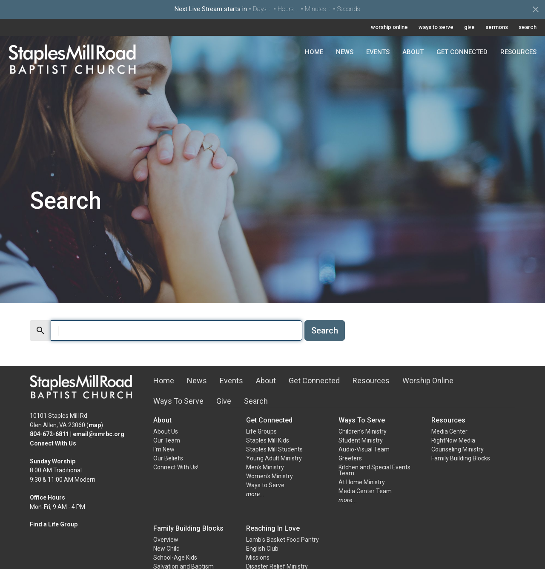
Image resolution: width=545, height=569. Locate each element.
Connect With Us (53, 443)
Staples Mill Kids (267, 440)
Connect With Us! (175, 467)
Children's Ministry (362, 431)
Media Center (449, 431)
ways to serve (436, 27)
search (527, 27)
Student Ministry (360, 440)
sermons (496, 27)
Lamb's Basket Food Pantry (282, 539)
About (413, 52)
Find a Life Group (53, 524)
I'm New (164, 449)
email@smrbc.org (98, 434)
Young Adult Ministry (274, 458)
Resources (518, 52)
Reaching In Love (273, 528)
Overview (165, 539)
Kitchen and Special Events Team (374, 470)
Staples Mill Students (274, 449)
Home (314, 52)
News (344, 52)
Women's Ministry (269, 476)
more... (255, 494)
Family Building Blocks (460, 458)
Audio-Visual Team (364, 449)
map (95, 425)
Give (223, 401)
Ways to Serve (265, 485)
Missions (258, 557)
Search (324, 330)
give (469, 27)
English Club (262, 548)
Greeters (350, 458)
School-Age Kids (175, 557)
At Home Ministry (361, 482)
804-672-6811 (49, 434)
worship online (389, 27)
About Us (165, 431)
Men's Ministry (265, 467)
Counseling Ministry (457, 449)
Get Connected (462, 52)
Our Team (166, 440)
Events (378, 52)
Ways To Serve (178, 401)
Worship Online (427, 380)
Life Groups (261, 431)
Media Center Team (365, 491)
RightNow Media (453, 440)
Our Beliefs (168, 458)
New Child (166, 548)
